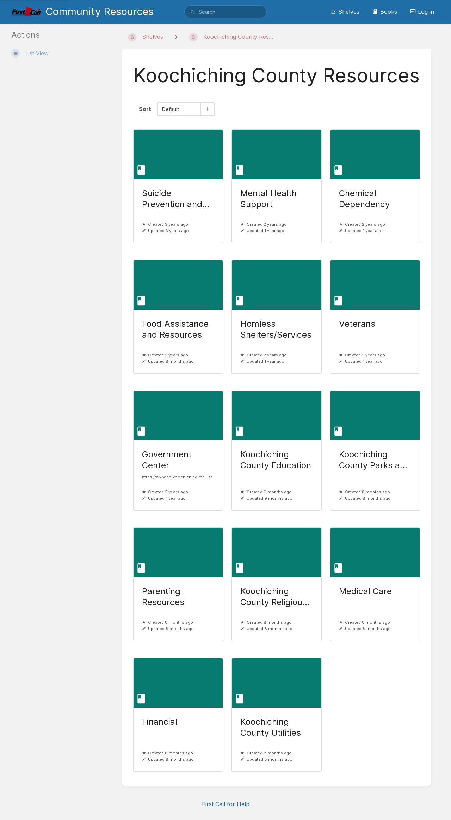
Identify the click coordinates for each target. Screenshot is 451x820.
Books (384, 11)
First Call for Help (225, 804)
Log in (422, 11)
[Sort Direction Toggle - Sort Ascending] (207, 109)
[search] (225, 11)
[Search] (193, 12)
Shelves (344, 11)
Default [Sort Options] (170, 109)
